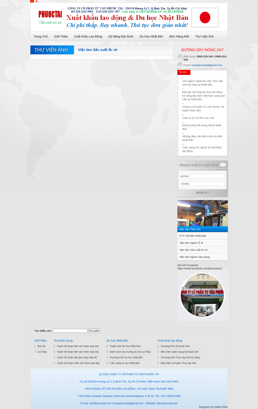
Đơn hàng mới (179, 36)
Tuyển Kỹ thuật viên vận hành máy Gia (78, 346)
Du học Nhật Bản (151, 36)
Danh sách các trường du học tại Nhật (130, 351)
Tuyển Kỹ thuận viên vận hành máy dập (78, 363)
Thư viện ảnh (204, 36)
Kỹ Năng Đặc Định (120, 36)
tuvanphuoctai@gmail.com (206, 65)
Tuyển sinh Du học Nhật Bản (125, 346)
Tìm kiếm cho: (43, 330)
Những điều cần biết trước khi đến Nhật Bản (202, 138)
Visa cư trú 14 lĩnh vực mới (198, 117)
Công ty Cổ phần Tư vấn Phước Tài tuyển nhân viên (203, 108)
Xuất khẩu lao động (88, 36)
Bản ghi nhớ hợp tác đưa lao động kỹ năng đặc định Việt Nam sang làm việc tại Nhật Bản (203, 96)
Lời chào (42, 351)
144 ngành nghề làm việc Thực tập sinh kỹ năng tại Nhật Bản (202, 83)
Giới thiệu (61, 36)
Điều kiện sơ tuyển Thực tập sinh (178, 363)
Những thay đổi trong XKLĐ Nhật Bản (201, 127)
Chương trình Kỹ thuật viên (175, 346)
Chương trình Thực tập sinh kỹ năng (180, 357)
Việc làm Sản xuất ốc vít (97, 50)
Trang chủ (40, 36)
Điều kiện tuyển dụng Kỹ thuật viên (179, 351)
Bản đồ (41, 346)
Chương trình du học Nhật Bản (126, 357)
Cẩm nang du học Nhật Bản (125, 363)
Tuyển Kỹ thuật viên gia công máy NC (77, 357)
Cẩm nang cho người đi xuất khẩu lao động (202, 149)
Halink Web (221, 406)
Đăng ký (202, 192)
